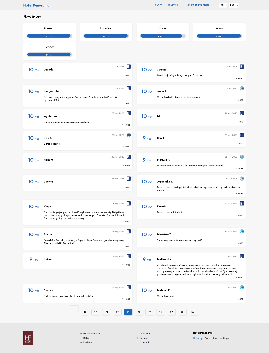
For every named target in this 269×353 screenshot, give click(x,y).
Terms (143, 337)
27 (171, 312)
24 (139, 312)
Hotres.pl (198, 338)
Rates (158, 5)
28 (182, 312)
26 (160, 312)
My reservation (198, 5)
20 (95, 312)
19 (85, 312)
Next (193, 312)
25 (149, 312)
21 (107, 312)
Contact (144, 342)
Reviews (173, 5)
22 (117, 312)
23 (128, 312)
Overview (145, 333)
